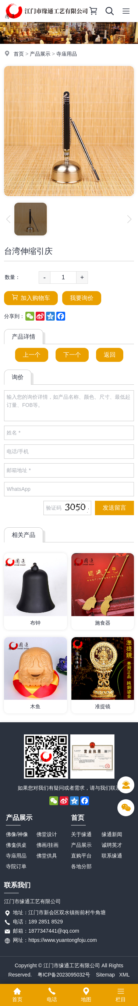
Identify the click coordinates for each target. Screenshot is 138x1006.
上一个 (31, 355)
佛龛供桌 (16, 845)
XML (124, 975)
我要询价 (81, 298)
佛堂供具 (46, 856)
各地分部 (81, 866)
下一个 (72, 355)
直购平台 (81, 856)
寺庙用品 (66, 54)
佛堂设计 (46, 834)
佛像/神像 (17, 834)
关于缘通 (81, 834)
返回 (110, 355)
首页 (19, 54)
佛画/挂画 (47, 845)
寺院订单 (16, 866)
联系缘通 (112, 856)
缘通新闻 (112, 834)
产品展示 (40, 54)
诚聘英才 (112, 845)
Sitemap (105, 975)
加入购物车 (31, 297)
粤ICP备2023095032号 (64, 975)
